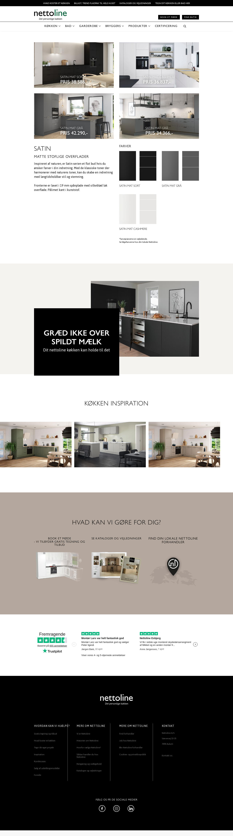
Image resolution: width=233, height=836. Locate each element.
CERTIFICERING (166, 26)
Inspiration (39, 754)
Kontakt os (167, 755)
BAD (68, 26)
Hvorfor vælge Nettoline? (89, 747)
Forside (37, 775)
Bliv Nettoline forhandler (131, 747)
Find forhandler (126, 733)
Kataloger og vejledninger (135, 3)
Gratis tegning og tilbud (45, 733)
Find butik (190, 17)
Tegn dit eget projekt (44, 747)
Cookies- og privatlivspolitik (132, 754)
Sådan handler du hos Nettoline (87, 755)
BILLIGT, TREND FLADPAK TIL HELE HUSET (94, 3)
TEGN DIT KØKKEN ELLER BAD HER (172, 3)
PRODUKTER (138, 26)
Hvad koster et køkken (56, 3)
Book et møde (168, 17)
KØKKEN (51, 26)
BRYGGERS (113, 26)
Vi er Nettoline (83, 733)
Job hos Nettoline (127, 740)
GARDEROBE (88, 26)
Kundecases (40, 761)
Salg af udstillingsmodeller (47, 768)
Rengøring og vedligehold (89, 764)
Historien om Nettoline (87, 740)
